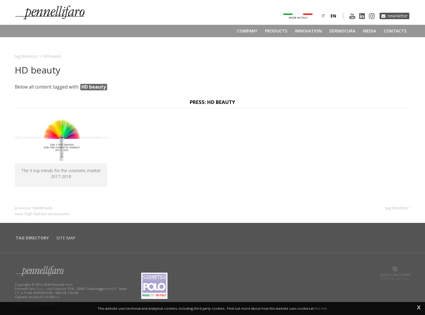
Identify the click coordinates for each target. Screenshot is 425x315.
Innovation (308, 31)
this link (321, 308)
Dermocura (342, 31)
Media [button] (369, 31)
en (333, 16)
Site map (65, 238)
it (323, 16)
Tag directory (26, 56)
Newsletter (398, 16)
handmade (42, 207)
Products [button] (276, 31)
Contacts (395, 31)
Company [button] (247, 31)
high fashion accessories (47, 213)
